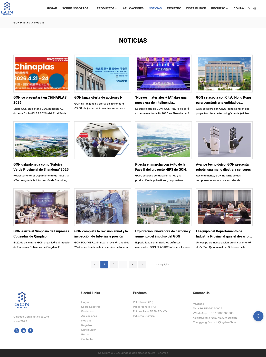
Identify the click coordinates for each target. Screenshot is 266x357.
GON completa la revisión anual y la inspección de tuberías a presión (101, 234)
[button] (245, 8)
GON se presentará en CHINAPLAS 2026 (39, 100)
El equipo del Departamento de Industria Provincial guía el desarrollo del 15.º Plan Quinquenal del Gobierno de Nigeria (224, 234)
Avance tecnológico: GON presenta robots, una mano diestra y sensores (223, 167)
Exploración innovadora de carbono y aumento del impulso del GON (163, 234)
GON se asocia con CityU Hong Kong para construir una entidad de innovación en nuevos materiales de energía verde (223, 100)
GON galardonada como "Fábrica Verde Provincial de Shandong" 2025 (41, 167)
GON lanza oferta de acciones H (98, 97)
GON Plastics (21, 22)
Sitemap (162, 353)
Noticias (39, 22)
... (123, 262)
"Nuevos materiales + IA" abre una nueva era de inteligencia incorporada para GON (161, 100)
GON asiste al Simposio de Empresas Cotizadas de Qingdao (41, 234)
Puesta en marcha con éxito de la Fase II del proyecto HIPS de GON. (161, 167)
